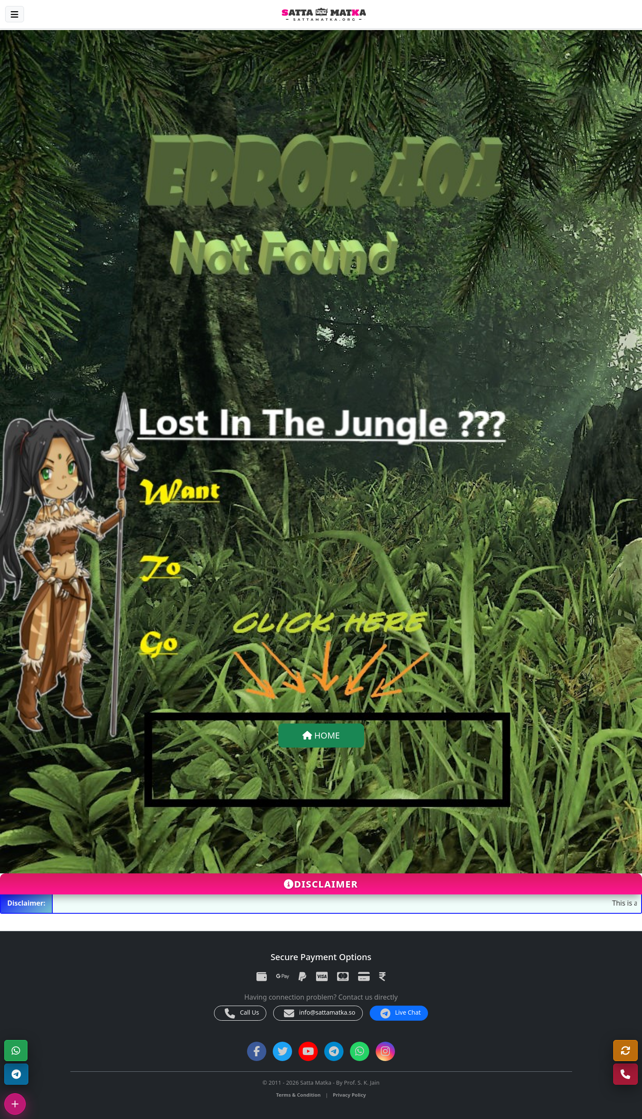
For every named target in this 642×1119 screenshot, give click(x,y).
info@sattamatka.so (320, 1013)
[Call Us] (625, 1074)
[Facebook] (256, 1051)
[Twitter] (282, 1051)
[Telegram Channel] (16, 1074)
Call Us (242, 1013)
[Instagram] (385, 1051)
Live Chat (400, 1013)
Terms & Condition (298, 1095)
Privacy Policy (349, 1095)
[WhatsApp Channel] (359, 1051)
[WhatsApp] (15, 1050)
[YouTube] (308, 1051)
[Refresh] (625, 1050)
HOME (321, 735)
